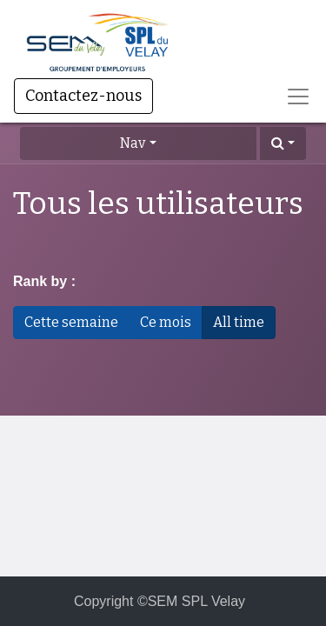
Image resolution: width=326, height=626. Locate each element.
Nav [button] (132, 143)
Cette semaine (71, 322)
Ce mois (165, 322)
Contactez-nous (83, 95)
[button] (283, 143)
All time (238, 322)
